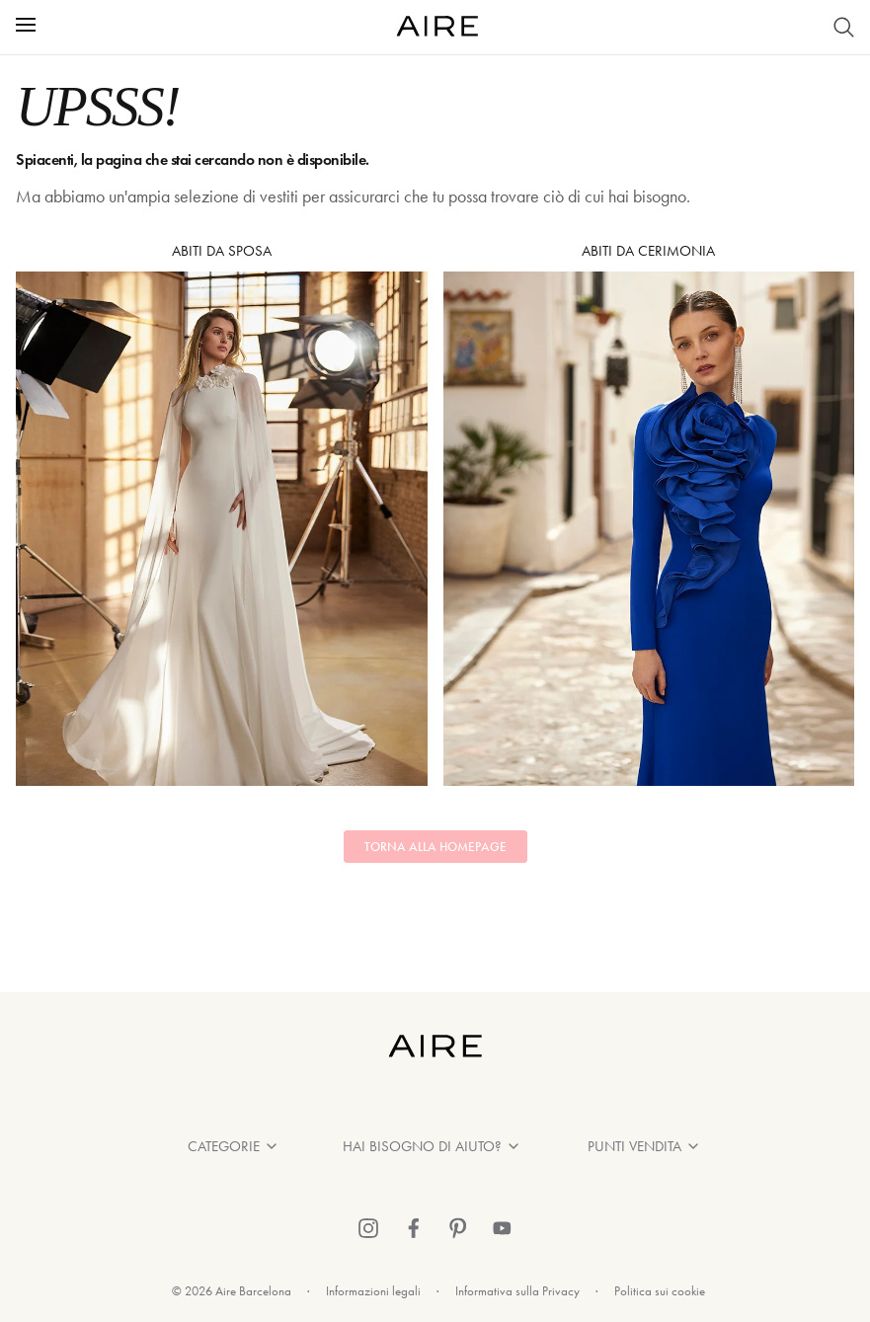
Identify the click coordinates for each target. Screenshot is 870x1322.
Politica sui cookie (659, 1290)
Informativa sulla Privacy (517, 1290)
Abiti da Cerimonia (649, 514)
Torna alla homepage (435, 847)
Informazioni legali (373, 1290)
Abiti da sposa (222, 514)
